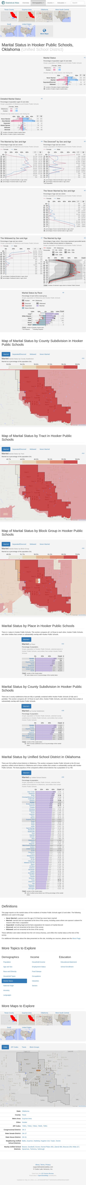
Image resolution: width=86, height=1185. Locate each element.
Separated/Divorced (19, 354)
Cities (5, 1047)
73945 (40, 1126)
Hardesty (37, 1141)
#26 (63, 710)
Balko (24, 1141)
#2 (42, 98)
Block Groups (34, 1047)
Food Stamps (36, 971)
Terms (42, 1165)
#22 (63, 644)
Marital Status (8, 981)
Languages (7, 995)
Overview (26, 3)
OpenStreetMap (43, 1175)
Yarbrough (40, 1149)
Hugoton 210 (45, 1141)
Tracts (24, 1047)
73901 (24, 1126)
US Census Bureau (47, 1173)
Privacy (48, 1165)
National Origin (8, 986)
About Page (76, 938)
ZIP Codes (14, 1047)
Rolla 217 (76, 1147)
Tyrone (58, 1141)
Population (7, 962)
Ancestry (6, 990)
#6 (85, 190)
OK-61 (24, 1137)
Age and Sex (7, 967)
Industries (35, 981)
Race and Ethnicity (9, 971)
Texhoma (33, 1149)
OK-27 (24, 1133)
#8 (85, 238)
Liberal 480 (58, 1147)
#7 (42, 238)
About (37, 1165)
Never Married (45, 354)
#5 (85, 141)
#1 (85, 57)
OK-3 (24, 1130)
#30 (63, 777)
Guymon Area (27, 1118)
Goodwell (31, 1147)
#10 (83, 358)
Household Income (38, 962)
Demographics (38, 3)
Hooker (24, 1122)
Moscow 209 (67, 1147)
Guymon (30, 1141)
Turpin (53, 1141)
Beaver (24, 1147)
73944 (34, 1126)
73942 (29, 1126)
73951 (45, 1126)
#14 (83, 453)
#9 (63, 292)
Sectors (34, 986)
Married (6, 354)
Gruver (37, 1147)
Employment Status (39, 967)
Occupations (36, 976)
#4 (42, 141)
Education (61, 3)
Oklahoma (25, 1111)
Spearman (25, 1149)
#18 (83, 548)
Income (50, 3)
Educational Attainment (69, 962)
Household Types (9, 976)
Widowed (33, 354)
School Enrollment (67, 967)
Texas (24, 1115)
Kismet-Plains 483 (47, 1147)
